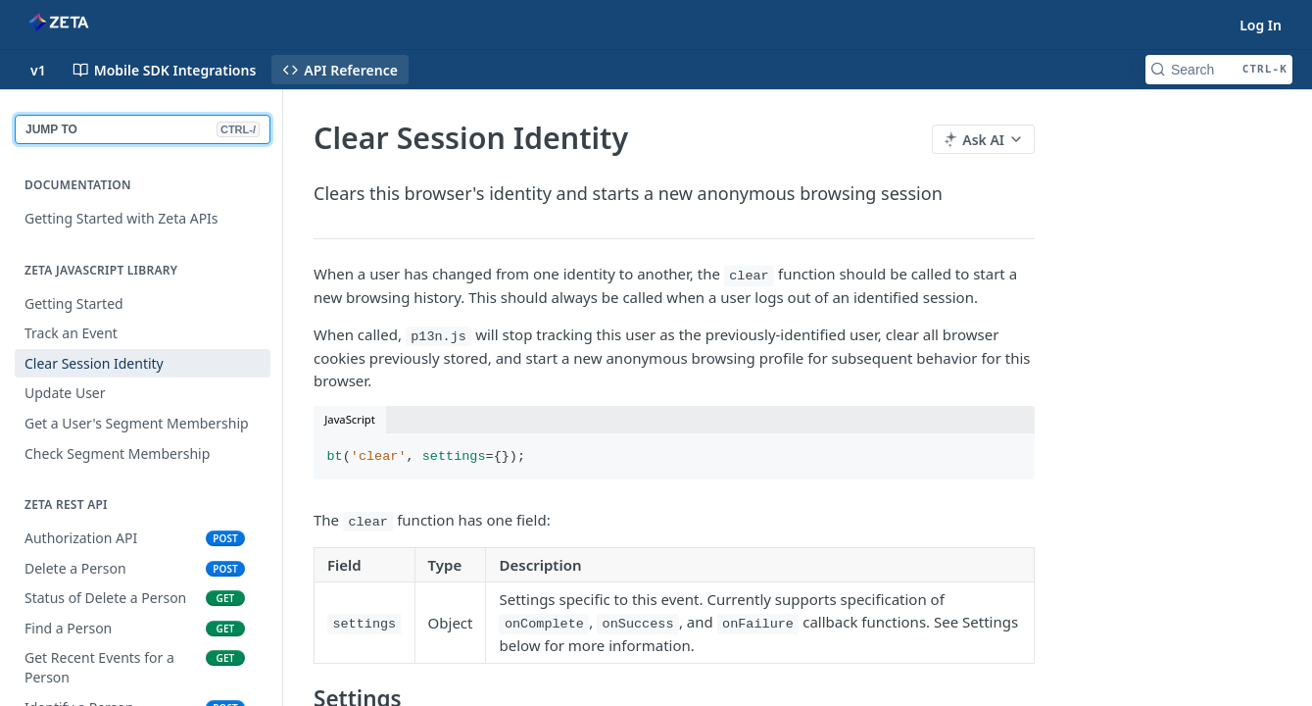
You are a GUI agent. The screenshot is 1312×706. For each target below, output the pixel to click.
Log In (1260, 25)
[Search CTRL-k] (1218, 69)
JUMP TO (142, 129)
